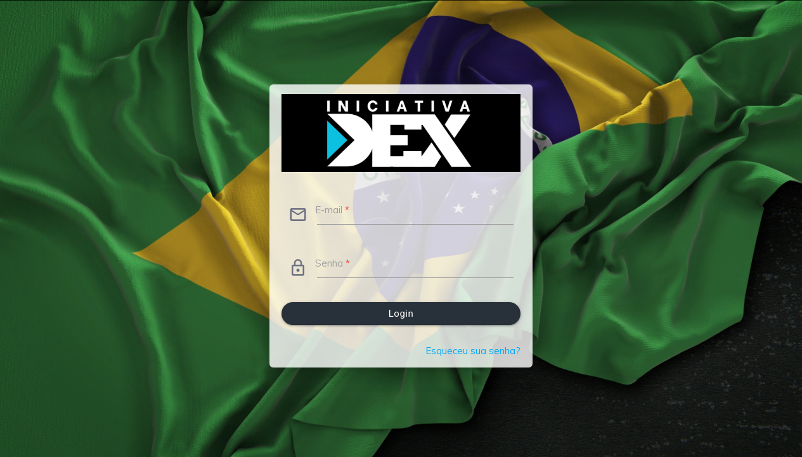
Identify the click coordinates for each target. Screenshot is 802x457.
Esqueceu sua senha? (473, 351)
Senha (332, 263)
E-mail (332, 210)
